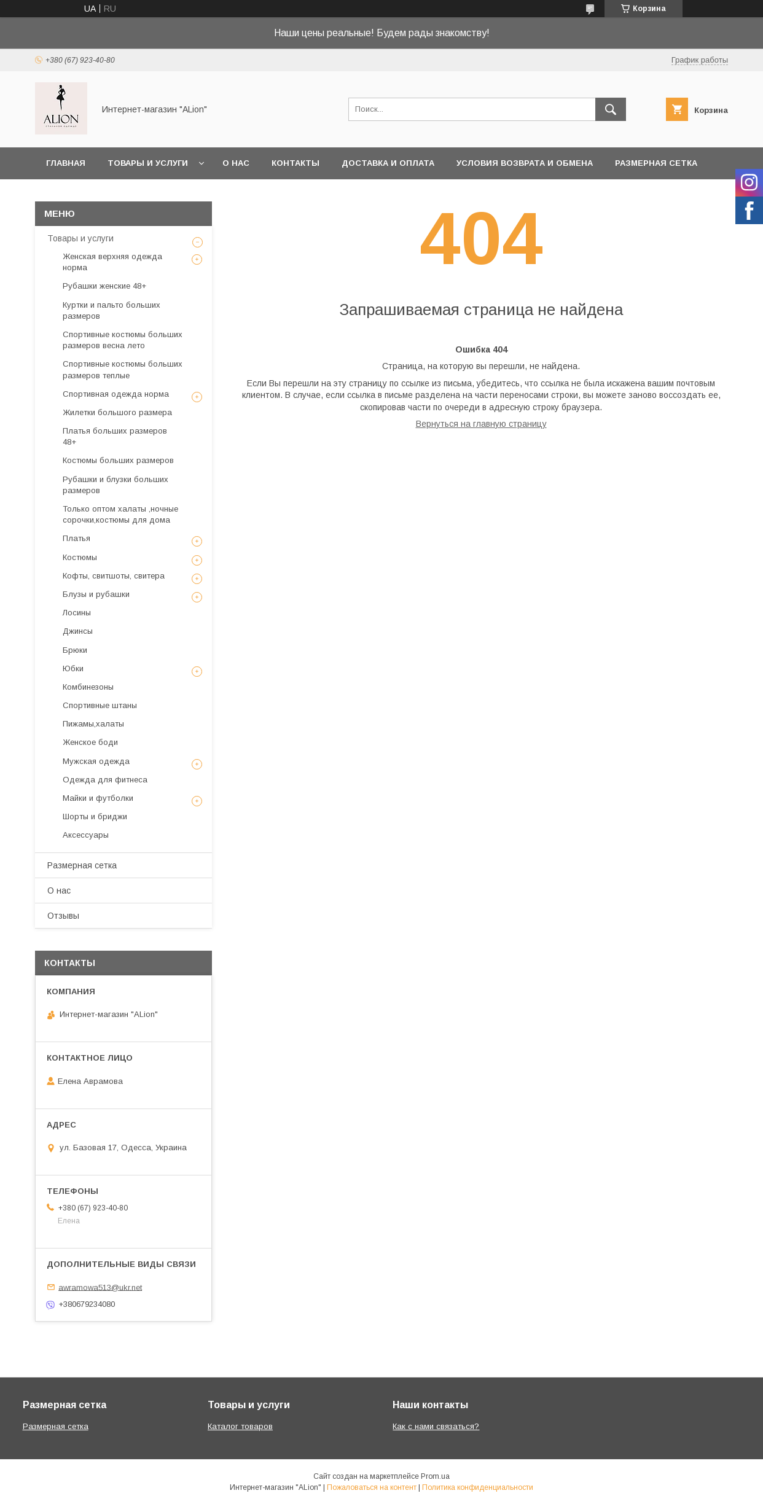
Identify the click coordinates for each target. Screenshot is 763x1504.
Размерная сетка (656, 163)
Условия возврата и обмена (524, 163)
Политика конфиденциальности (477, 1487)
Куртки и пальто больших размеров (111, 310)
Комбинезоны (88, 687)
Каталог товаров (240, 1426)
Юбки (73, 668)
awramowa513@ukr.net (100, 1287)
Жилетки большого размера (117, 412)
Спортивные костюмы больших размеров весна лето (122, 340)
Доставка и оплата (388, 163)
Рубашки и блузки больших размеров (115, 485)
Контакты (295, 163)
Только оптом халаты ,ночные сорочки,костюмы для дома (120, 514)
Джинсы (78, 631)
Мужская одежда (96, 761)
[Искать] (610, 109)
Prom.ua (435, 1476)
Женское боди (90, 742)
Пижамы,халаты (93, 723)
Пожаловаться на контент (372, 1487)
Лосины (77, 612)
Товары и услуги (148, 163)
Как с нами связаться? (436, 1426)
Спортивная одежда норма (116, 394)
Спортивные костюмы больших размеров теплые (122, 369)
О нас (235, 163)
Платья (76, 538)
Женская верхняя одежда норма (112, 262)
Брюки (75, 650)
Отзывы (63, 916)
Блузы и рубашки (96, 594)
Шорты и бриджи (95, 816)
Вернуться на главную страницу (481, 424)
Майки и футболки (98, 798)
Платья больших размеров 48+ (115, 436)
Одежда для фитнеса (105, 779)
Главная (65, 163)
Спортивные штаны (100, 705)
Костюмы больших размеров (118, 460)
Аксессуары (86, 835)
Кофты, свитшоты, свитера (114, 575)
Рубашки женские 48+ (104, 285)
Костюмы (80, 557)
